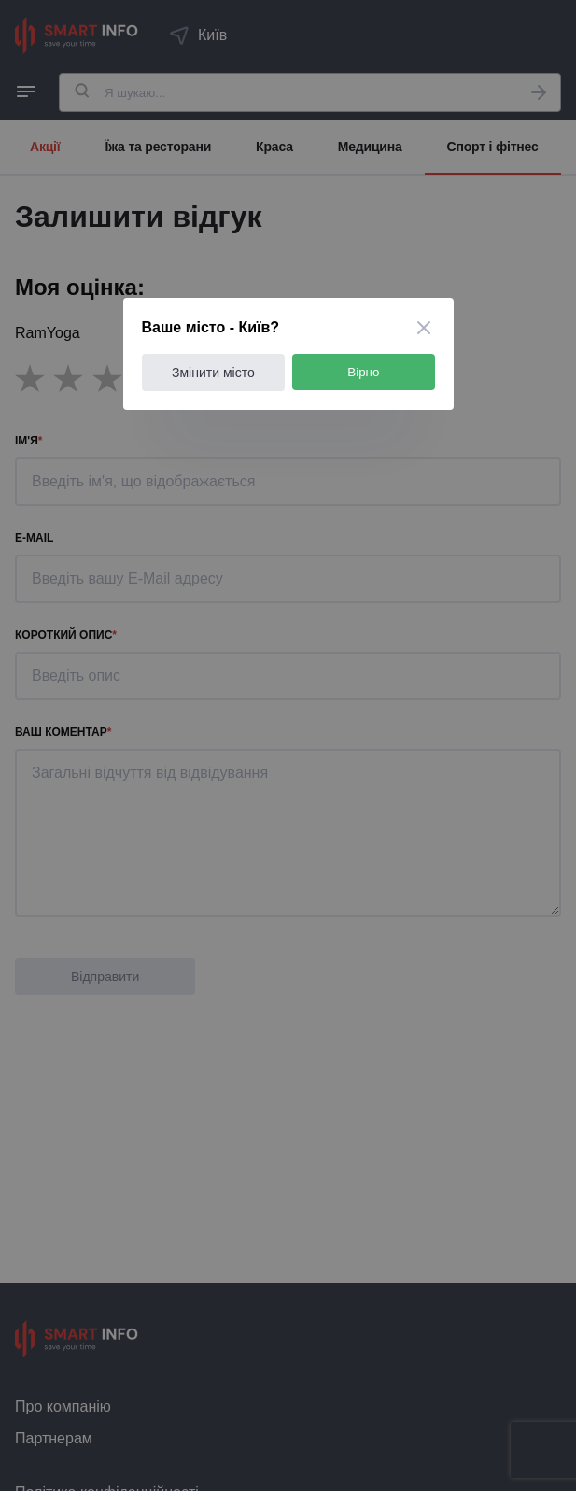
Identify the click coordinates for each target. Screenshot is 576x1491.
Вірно (363, 372)
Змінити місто (213, 372)
